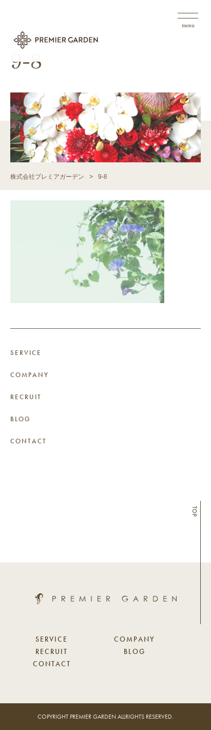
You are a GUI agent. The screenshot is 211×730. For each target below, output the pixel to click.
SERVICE (26, 352)
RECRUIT (26, 397)
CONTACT (28, 441)
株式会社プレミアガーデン (47, 176)
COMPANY (29, 374)
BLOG (20, 419)
